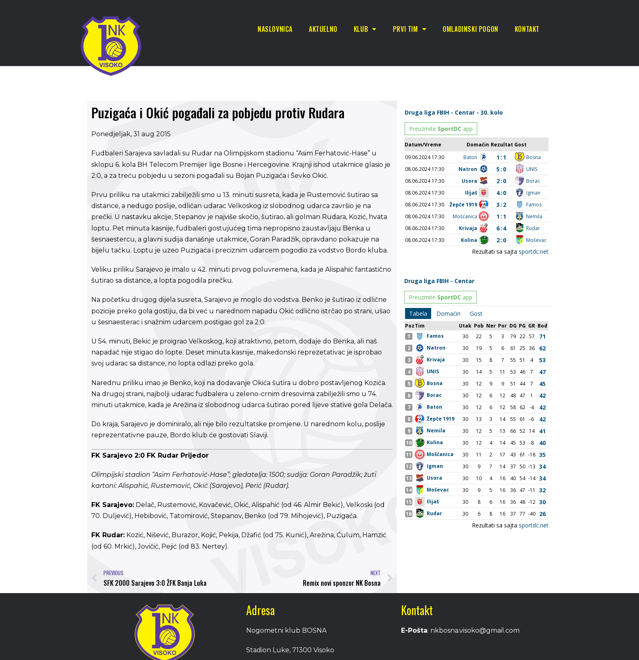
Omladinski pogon (470, 29)
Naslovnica (275, 29)
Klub (365, 29)
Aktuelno (323, 29)
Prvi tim (409, 29)
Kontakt (527, 29)
